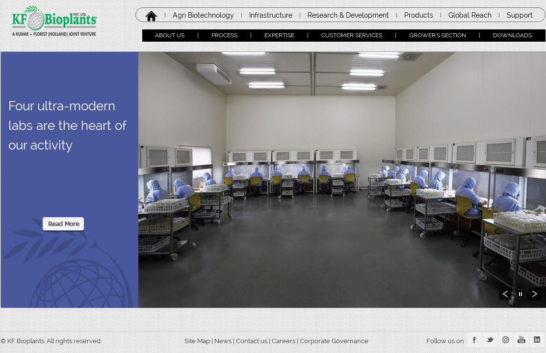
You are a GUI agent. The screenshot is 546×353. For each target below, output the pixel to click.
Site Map (194, 341)
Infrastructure (270, 15)
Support (520, 15)
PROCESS (224, 35)
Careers (284, 341)
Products (418, 15)
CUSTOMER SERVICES (351, 35)
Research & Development (348, 15)
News (223, 341)
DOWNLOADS (512, 35)
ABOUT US (169, 35)
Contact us (251, 341)
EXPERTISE (279, 35)
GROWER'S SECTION (437, 35)
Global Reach (470, 15)
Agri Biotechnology (203, 15)
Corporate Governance (335, 341)
